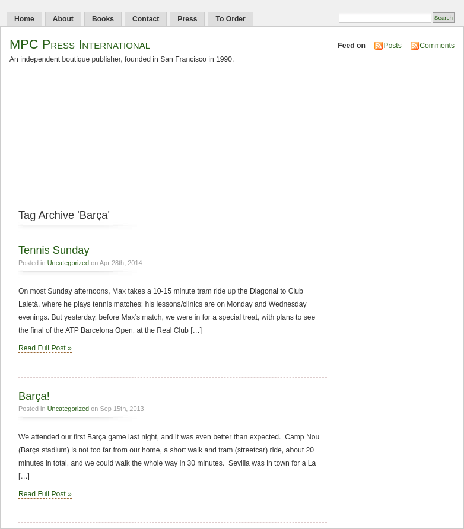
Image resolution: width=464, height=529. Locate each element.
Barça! (34, 396)
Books (103, 19)
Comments (437, 46)
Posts (392, 46)
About (63, 19)
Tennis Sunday (54, 250)
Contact (145, 19)
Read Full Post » (45, 348)
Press (187, 19)
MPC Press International (79, 44)
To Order (230, 19)
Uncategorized (68, 262)
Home (24, 19)
